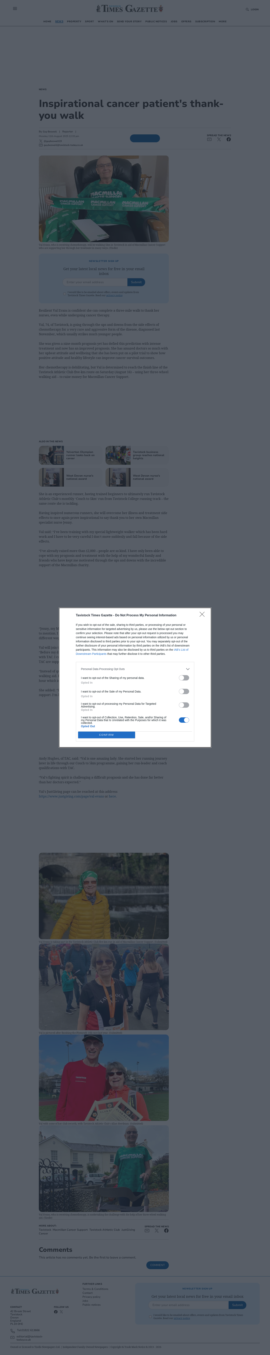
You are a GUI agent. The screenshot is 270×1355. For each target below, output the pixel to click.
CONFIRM (106, 734)
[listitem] (135, 669)
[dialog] (135, 677)
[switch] (184, 677)
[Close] (203, 615)
